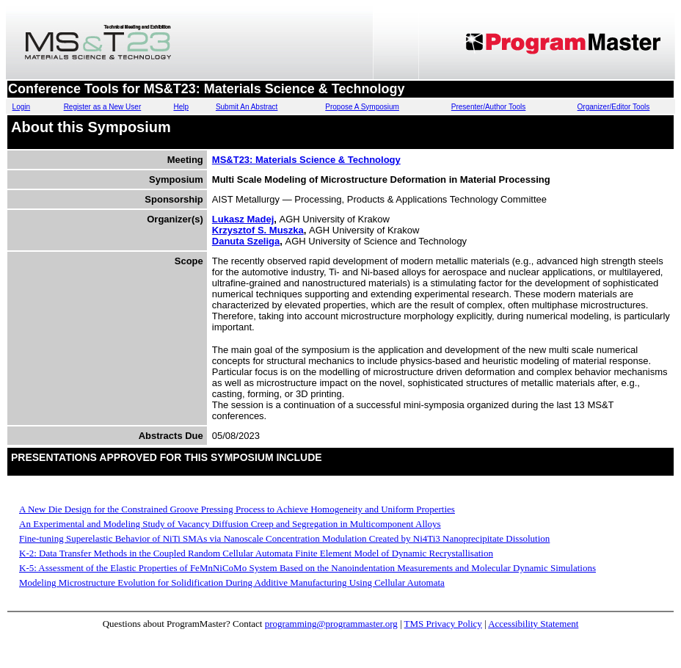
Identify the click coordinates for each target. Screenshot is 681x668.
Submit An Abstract (247, 107)
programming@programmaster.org (331, 623)
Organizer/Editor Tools (614, 107)
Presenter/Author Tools (488, 107)
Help (181, 107)
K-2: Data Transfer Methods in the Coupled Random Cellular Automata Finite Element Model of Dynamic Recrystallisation (256, 553)
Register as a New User (103, 107)
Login (21, 107)
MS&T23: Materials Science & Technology (306, 159)
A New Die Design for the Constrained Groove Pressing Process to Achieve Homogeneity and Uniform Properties (237, 509)
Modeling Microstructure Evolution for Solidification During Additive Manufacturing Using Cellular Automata (232, 582)
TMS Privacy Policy (443, 623)
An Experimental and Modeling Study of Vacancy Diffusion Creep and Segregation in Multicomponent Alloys (230, 523)
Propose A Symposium (362, 107)
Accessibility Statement (533, 623)
